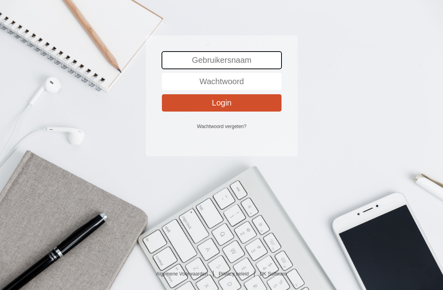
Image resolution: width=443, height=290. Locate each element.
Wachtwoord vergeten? (221, 126)
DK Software (273, 274)
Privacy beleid (234, 274)
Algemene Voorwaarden (182, 274)
